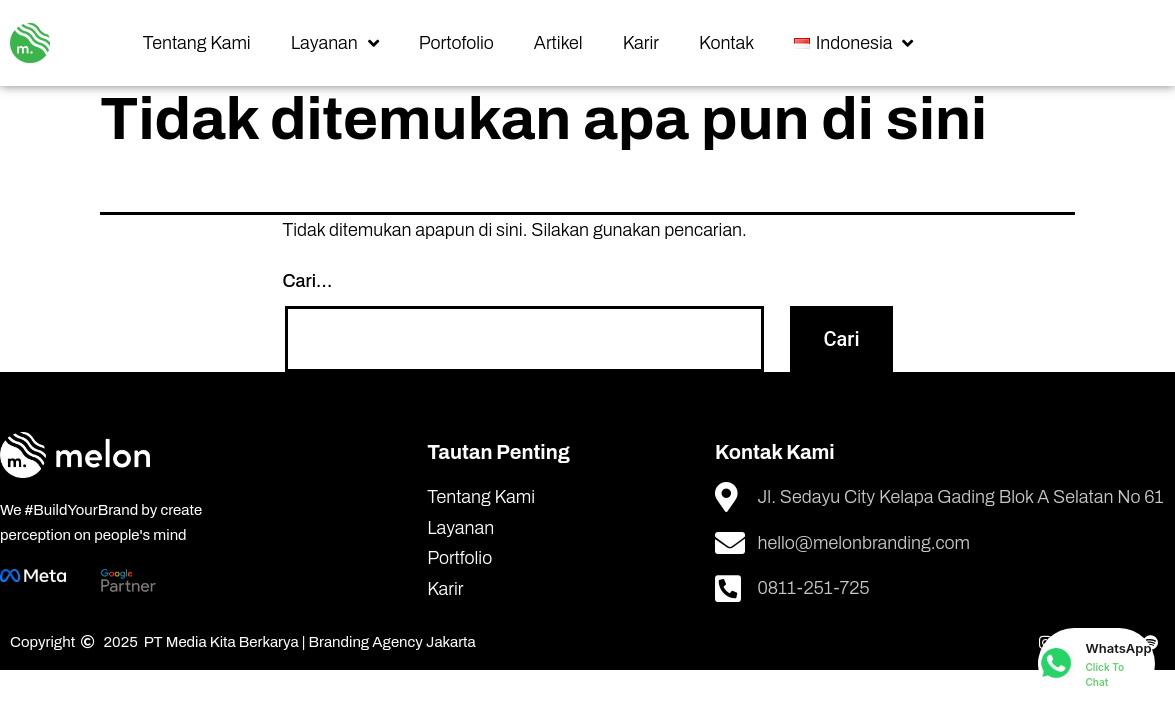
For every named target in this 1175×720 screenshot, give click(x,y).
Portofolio (456, 43)
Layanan (335, 43)
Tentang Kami (197, 43)
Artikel (558, 43)
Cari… (308, 281)
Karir (641, 43)
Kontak (726, 43)
